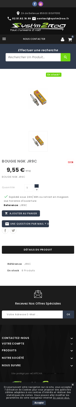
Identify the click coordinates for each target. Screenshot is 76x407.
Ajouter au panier (21, 213)
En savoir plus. (61, 397)
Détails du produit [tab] (38, 249)
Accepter (39, 403)
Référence (14, 264)
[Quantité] (28, 187)
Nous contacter (34, 39)
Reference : (11, 205)
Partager (5, 230)
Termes (61, 373)
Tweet (13, 230)
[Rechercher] (33, 57)
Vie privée (48, 373)
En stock (13, 270)
